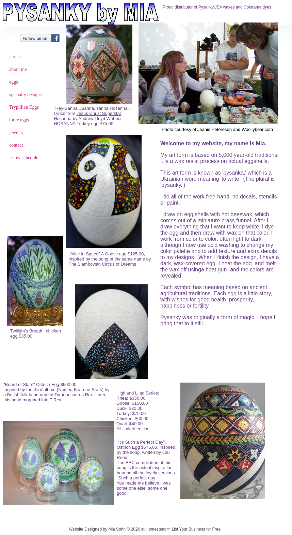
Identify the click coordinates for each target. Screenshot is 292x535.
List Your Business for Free (196, 529)
